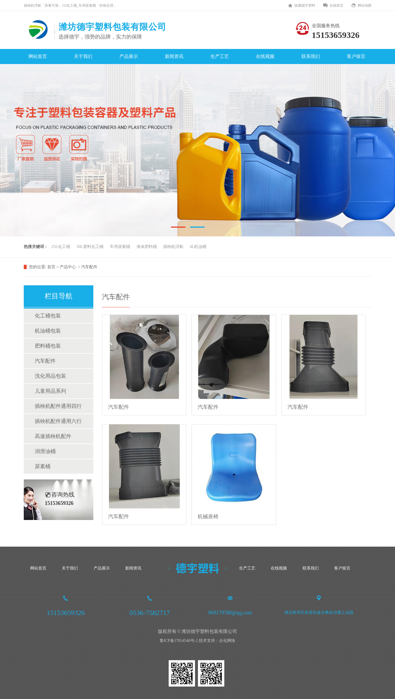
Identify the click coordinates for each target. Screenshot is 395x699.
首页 (52, 267)
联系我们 (310, 56)
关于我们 (83, 56)
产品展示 (128, 56)
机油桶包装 (48, 331)
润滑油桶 (45, 451)
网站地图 (365, 5)
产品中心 (68, 267)
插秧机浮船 (173, 246)
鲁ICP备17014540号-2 (179, 640)
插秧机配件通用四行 (58, 406)
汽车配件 (89, 267)
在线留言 (336, 5)
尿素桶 (42, 466)
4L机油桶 (198, 246)
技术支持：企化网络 (217, 640)
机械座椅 (208, 516)
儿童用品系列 (50, 391)
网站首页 (37, 56)
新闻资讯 (174, 56)
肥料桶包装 (48, 346)
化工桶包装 (48, 316)
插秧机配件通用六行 (58, 421)
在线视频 (265, 56)
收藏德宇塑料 (304, 5)
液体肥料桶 (146, 246)
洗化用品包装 (50, 376)
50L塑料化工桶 (90, 246)
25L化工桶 (61, 246)
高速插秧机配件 (53, 436)
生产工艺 (219, 56)
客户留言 (356, 56)
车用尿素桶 (120, 246)
